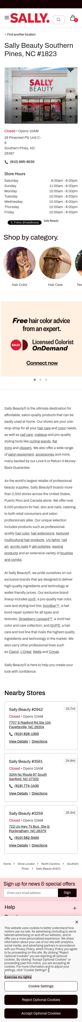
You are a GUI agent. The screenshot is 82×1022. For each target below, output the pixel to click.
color (62, 428)
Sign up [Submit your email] (67, 894)
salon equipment (21, 454)
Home (7, 863)
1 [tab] (35, 380)
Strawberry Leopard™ (35, 619)
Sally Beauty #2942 (26, 709)
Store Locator (26, 863)
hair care (44, 428)
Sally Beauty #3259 (26, 813)
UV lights (53, 540)
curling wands (40, 441)
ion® (32, 599)
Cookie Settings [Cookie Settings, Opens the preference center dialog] (41, 986)
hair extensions (42, 533)
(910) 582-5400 (26, 838)
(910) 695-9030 (22, 162)
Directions (39, 741)
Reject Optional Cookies (41, 1000)
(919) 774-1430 (26, 786)
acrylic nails (19, 546)
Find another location (21, 34)
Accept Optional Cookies (41, 1013)
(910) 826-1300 (26, 734)
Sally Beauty (51, 220)
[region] (41, 969)
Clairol (14, 652)
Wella (37, 652)
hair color (22, 533)
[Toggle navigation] (6, 18)
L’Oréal (25, 652)
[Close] (77, 922)
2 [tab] (40, 380)
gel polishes (41, 546)
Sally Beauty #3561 (26, 761)
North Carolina (50, 863)
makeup (41, 435)
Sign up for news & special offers (39, 884)
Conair (54, 652)
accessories (44, 454)
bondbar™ (51, 606)
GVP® (55, 625)
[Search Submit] (59, 19)
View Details (18, 741)
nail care (26, 435)
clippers (25, 448)
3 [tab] (46, 380)
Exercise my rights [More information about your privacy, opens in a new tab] (17, 977)
